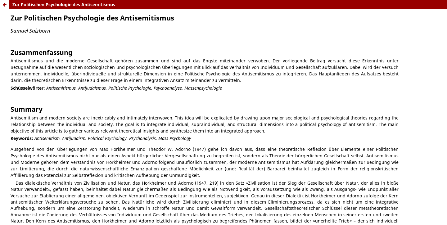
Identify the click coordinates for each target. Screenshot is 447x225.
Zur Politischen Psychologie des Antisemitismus (63, 4)
